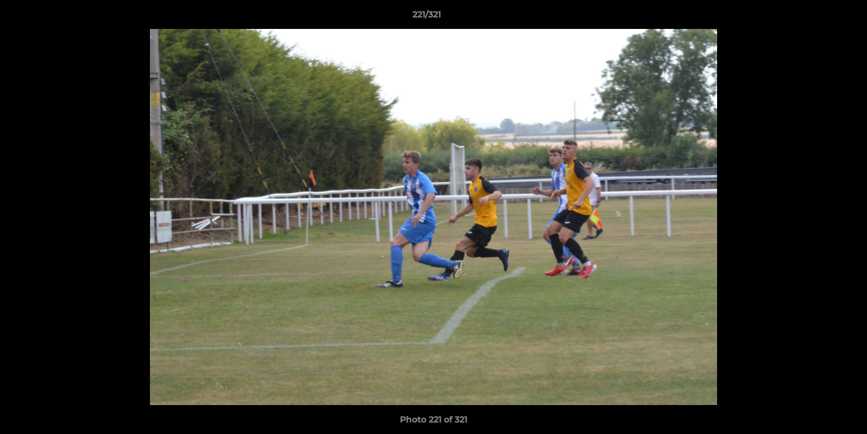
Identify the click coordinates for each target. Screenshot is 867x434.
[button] (816, 17)
